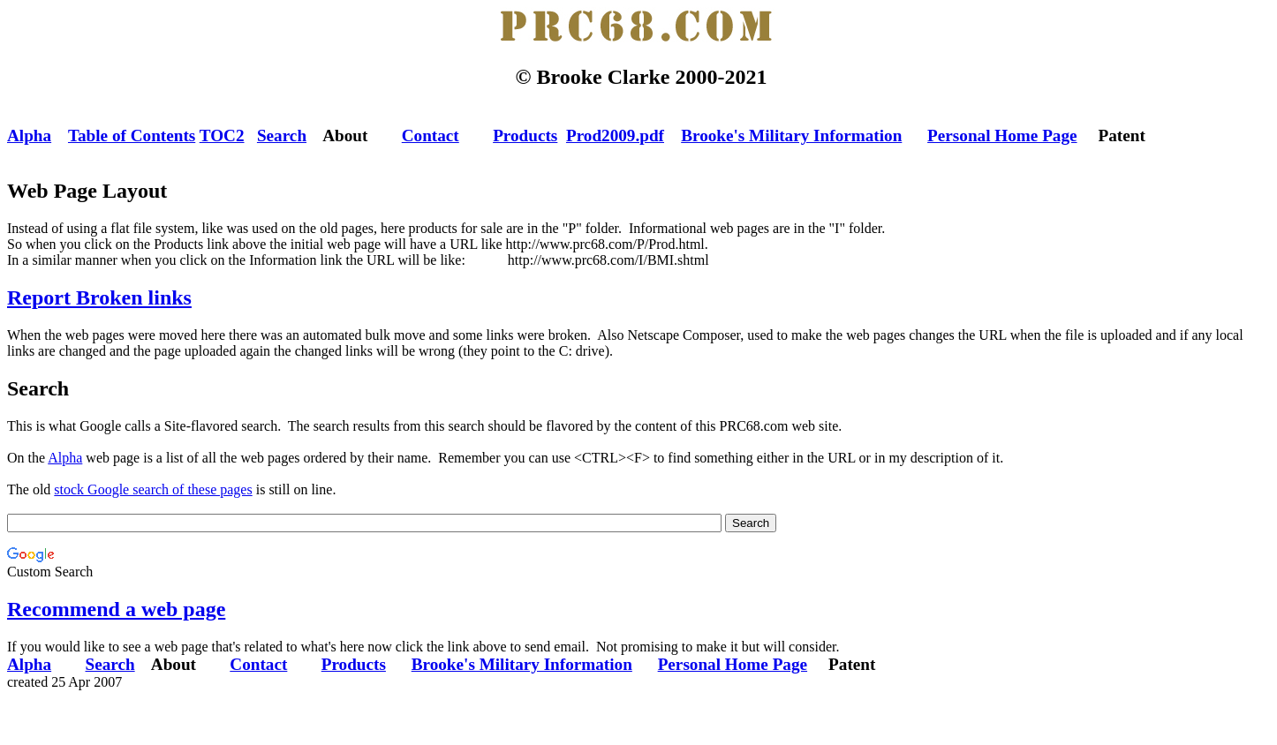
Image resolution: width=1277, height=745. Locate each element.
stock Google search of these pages (153, 489)
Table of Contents (131, 135)
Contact (430, 135)
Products (525, 135)
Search (281, 135)
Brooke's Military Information (791, 135)
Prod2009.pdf (615, 135)
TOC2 (222, 135)
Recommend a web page (116, 609)
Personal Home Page (1002, 135)
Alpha (29, 135)
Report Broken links (99, 297)
